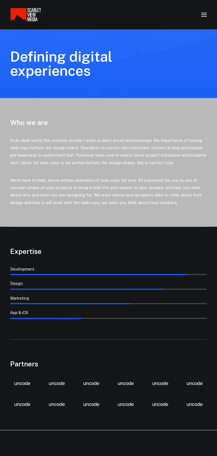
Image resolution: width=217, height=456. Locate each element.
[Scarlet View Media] (25, 15)
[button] (204, 14)
